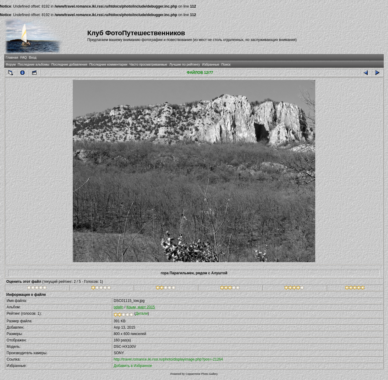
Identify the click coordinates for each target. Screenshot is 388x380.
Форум (11, 64)
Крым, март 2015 (140, 307)
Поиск (225, 64)
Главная (12, 57)
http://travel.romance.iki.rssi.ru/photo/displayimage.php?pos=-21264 (168, 359)
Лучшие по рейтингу (184, 64)
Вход (32, 57)
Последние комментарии (108, 64)
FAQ (23, 57)
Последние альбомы (33, 64)
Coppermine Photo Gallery (202, 373)
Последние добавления (69, 64)
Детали (141, 313)
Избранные (210, 64)
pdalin (118, 307)
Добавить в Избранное (133, 366)
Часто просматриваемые (148, 64)
